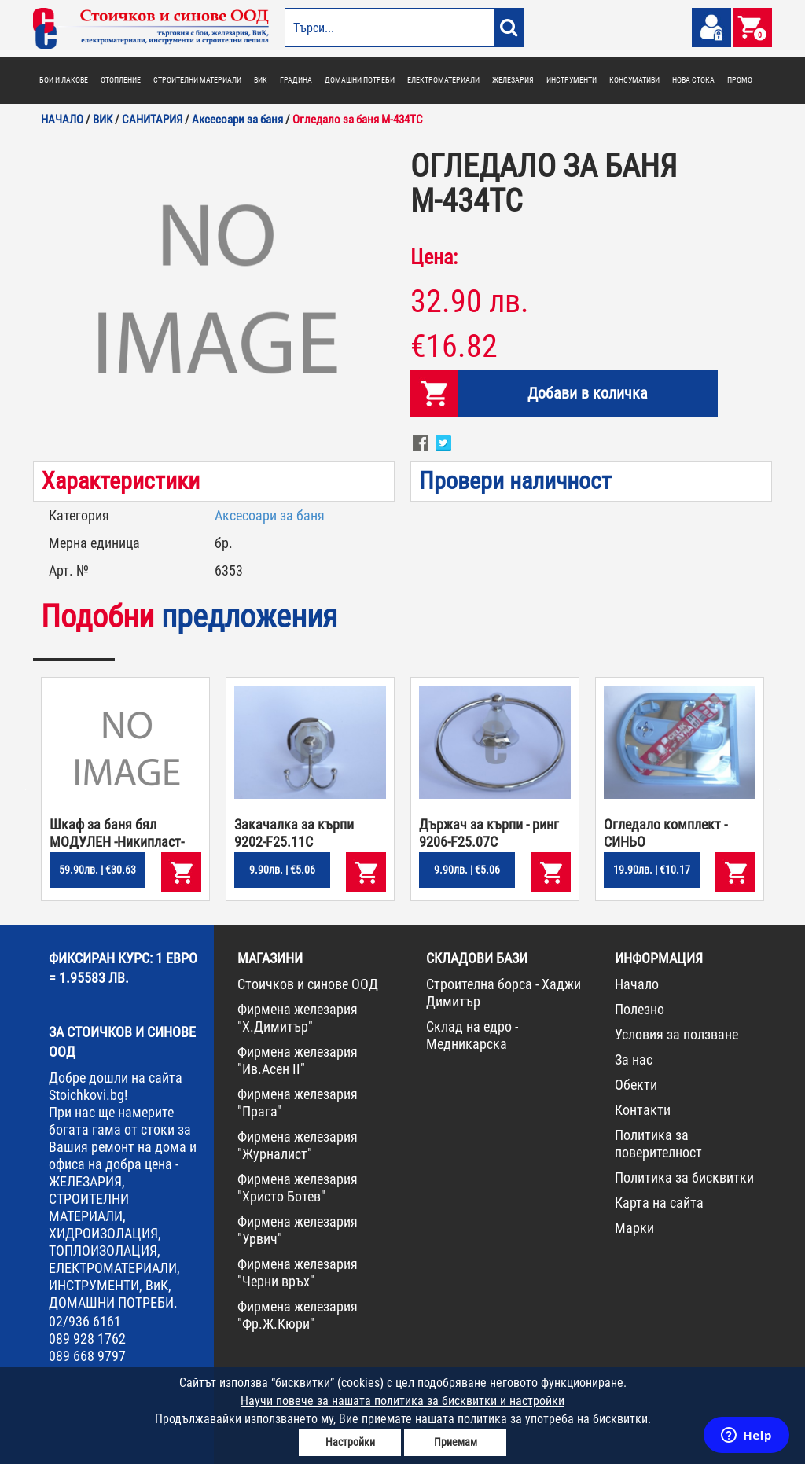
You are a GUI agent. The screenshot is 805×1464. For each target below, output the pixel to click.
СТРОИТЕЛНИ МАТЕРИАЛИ (197, 79)
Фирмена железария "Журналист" (297, 1145)
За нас (633, 1059)
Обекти (636, 1084)
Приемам (455, 1442)
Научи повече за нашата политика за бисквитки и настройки (402, 1400)
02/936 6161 (85, 1321)
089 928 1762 (87, 1338)
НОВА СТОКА (693, 79)
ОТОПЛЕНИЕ (121, 79)
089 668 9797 (87, 1356)
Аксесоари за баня (270, 515)
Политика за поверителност (658, 1144)
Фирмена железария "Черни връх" (297, 1272)
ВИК (260, 79)
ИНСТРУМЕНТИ (571, 79)
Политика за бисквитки (684, 1177)
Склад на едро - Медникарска (472, 1035)
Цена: (434, 257)
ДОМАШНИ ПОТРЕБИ (360, 79)
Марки (634, 1227)
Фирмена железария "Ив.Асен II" (297, 1060)
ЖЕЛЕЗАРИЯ (513, 79)
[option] (213, 294)
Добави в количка (587, 393)
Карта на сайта (659, 1202)
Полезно (639, 1009)
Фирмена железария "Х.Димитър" (297, 1018)
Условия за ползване (676, 1034)
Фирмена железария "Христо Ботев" (297, 1188)
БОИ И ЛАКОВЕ (63, 79)
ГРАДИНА (296, 79)
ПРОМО (739, 79)
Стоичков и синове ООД (307, 984)
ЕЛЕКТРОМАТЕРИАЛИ (443, 79)
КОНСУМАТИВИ (634, 79)
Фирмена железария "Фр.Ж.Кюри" (297, 1315)
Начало (637, 984)
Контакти (643, 1110)
